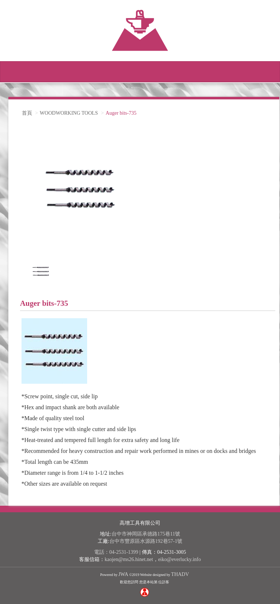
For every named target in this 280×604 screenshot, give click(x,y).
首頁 (27, 113)
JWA (123, 574)
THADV (180, 574)
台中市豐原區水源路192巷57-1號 (146, 541)
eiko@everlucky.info (179, 559)
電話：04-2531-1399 (116, 552)
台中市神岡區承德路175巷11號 (146, 534)
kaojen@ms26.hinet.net (129, 559)
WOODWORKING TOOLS (69, 113)
